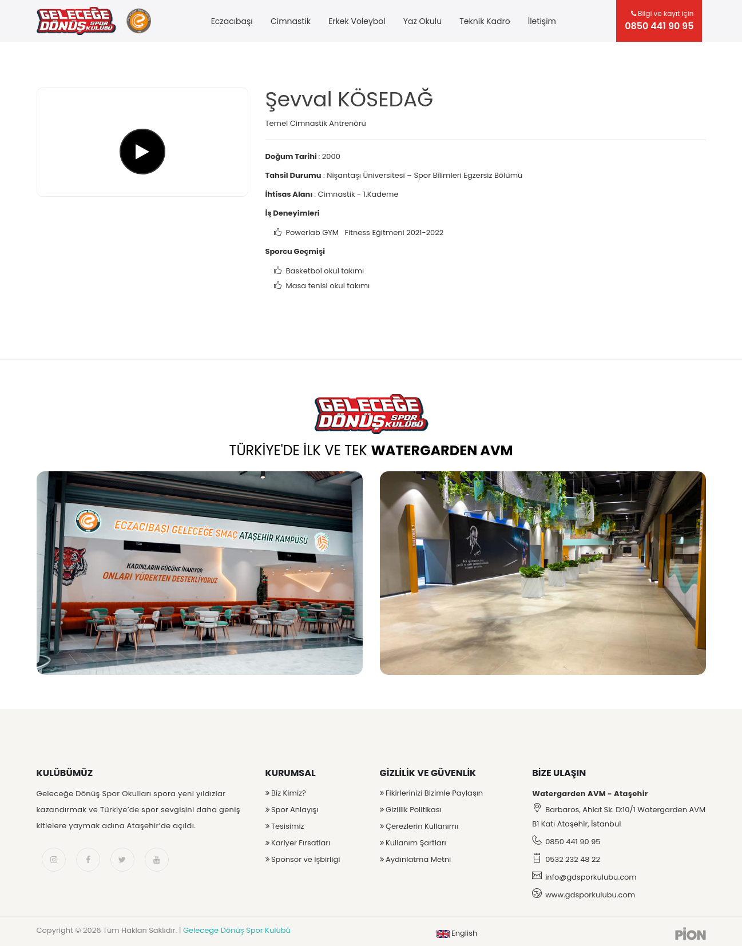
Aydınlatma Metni (415, 859)
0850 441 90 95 (572, 841)
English (457, 933)
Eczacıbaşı (232, 21)
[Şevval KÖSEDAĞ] (142, 142)
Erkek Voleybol (357, 21)
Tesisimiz (284, 826)
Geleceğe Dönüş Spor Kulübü (237, 930)
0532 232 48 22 (572, 859)
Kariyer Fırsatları (298, 842)
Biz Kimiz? (285, 793)
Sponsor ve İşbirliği (302, 859)
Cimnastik (291, 21)
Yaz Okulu (422, 21)
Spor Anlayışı (292, 809)
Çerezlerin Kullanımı (419, 826)
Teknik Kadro (484, 21)
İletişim (542, 21)
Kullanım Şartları (413, 842)
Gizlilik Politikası (411, 809)
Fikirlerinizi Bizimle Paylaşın (431, 793)
